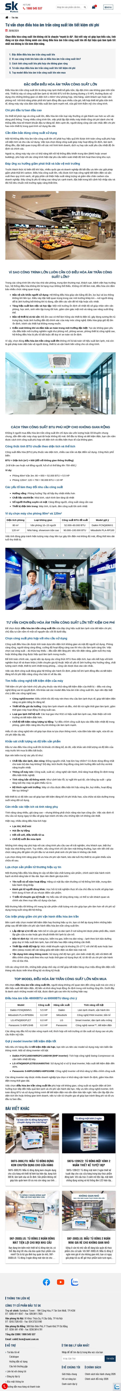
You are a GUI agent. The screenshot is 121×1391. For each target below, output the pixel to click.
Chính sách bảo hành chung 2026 (100, 1374)
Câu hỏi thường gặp (18, 1366)
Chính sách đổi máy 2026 (96, 1378)
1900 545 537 (28, 1334)
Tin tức (15, 17)
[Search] (85, 7)
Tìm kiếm (110, 1358)
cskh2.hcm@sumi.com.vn (25, 1339)
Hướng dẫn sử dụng (18, 1361)
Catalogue (14, 1356)
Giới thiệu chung (69, 1374)
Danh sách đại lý (69, 1384)
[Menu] (108, 7)
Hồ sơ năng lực (69, 1378)
